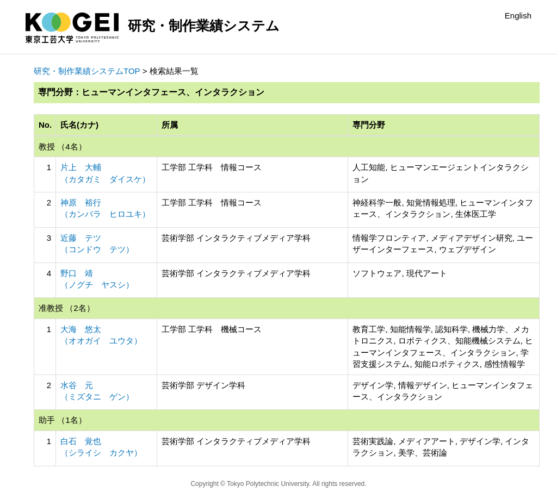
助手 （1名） (62, 420)
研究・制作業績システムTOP (87, 71)
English (518, 15)
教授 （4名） (62, 146)
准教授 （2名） (67, 308)
